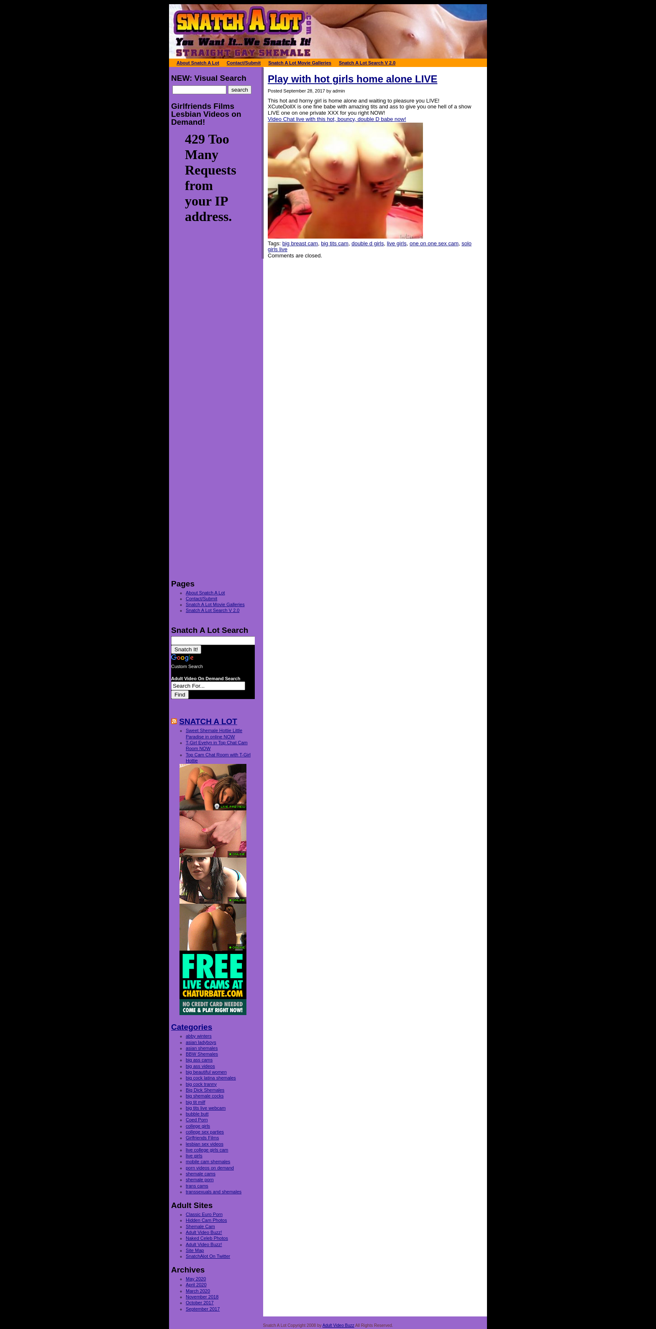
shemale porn (200, 1179)
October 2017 (200, 1302)
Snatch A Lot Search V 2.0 (212, 610)
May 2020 (196, 1278)
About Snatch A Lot (205, 592)
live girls (397, 243)
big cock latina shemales (211, 1077)
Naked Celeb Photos (207, 1238)
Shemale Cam (200, 1226)
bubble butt (197, 1113)
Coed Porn (197, 1119)
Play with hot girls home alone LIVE (352, 79)
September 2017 (203, 1308)
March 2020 (198, 1290)
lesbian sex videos (204, 1143)
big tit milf (195, 1102)
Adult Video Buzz (338, 1325)
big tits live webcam (206, 1107)
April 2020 (196, 1284)
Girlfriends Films (202, 1137)
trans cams (197, 1185)
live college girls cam (207, 1149)
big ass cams (199, 1059)
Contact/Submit (201, 598)
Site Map (195, 1250)
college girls (198, 1125)
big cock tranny (201, 1084)
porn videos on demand (210, 1167)
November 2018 (202, 1296)
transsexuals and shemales (213, 1191)
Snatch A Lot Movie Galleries (215, 604)
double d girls (367, 243)
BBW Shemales (202, 1054)
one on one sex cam (434, 243)
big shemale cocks (205, 1095)
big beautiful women (206, 1072)
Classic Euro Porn (204, 1214)
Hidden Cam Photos (206, 1220)
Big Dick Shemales (205, 1090)
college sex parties (205, 1131)
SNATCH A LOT (208, 721)
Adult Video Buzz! (204, 1232)
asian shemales (202, 1048)
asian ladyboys (201, 1042)
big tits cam (334, 243)
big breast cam (300, 243)
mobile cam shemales (208, 1161)
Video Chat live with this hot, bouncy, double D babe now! (337, 119)
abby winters (199, 1036)
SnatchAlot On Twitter (208, 1256)
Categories (191, 1027)
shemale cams (200, 1173)
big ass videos (200, 1066)
